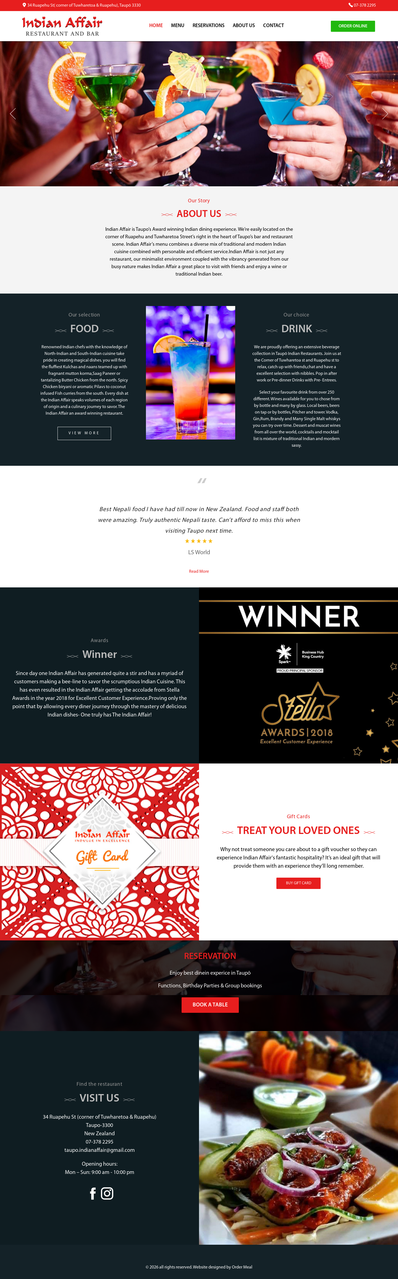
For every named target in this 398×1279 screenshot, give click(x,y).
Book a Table (210, 1005)
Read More (199, 571)
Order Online (353, 26)
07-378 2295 (365, 5)
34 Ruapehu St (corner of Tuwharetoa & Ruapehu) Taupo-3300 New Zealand (99, 1126)
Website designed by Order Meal (222, 1267)
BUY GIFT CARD (298, 883)
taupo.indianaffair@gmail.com (99, 1150)
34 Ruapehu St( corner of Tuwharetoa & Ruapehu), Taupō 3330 (84, 5)
